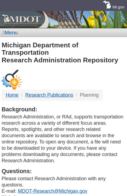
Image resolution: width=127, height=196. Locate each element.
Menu (10, 32)
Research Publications (49, 95)
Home (12, 95)
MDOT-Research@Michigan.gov (52, 191)
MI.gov (118, 7)
